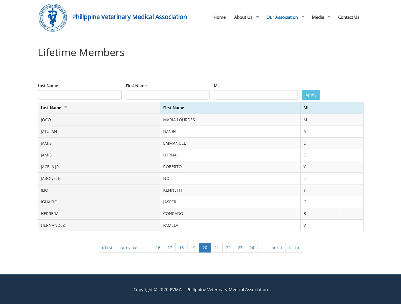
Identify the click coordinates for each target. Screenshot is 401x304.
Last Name (48, 85)
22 (228, 247)
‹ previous (128, 247)
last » (294, 247)
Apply (311, 95)
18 (181, 247)
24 (252, 247)
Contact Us (348, 17)
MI (216, 85)
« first (107, 247)
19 (193, 247)
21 (216, 247)
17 (169, 247)
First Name (136, 85)
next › (277, 247)
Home (220, 17)
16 (158, 247)
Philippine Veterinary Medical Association (129, 17)
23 (240, 247)
